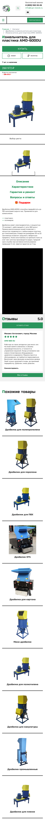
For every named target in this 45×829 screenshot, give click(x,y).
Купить (22, 49)
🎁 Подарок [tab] (22, 202)
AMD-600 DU (9, 341)
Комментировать (11, 368)
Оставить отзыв (22, 325)
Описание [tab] (22, 181)
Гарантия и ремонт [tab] (22, 192)
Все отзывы (22, 375)
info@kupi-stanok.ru (34, 8)
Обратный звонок (35, 20)
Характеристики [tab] (22, 187)
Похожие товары (18, 392)
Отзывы (10, 319)
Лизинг (12, 56)
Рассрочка (32, 56)
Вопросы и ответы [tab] (22, 197)
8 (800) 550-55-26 (33, 5)
